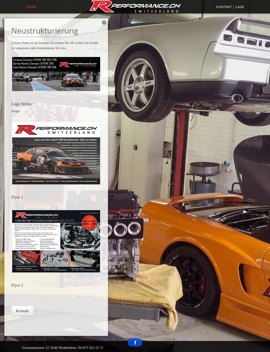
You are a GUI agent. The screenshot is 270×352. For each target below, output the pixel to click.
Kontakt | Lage (230, 6)
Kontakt (22, 311)
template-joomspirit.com (269, 328)
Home (31, 6)
